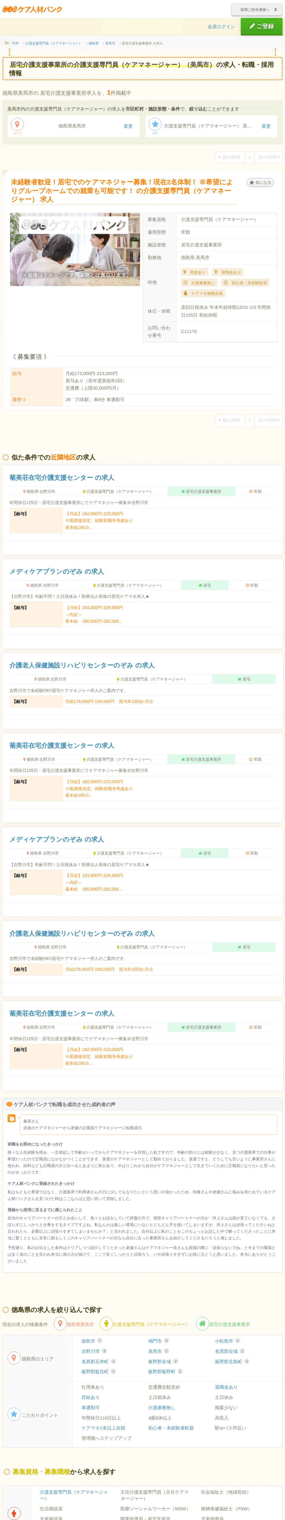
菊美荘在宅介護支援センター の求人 (61, 478)
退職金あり (226, 1388)
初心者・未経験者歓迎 (171, 1428)
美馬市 (158, 1352)
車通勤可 (91, 1408)
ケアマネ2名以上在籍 (103, 1428)
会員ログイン (221, 27)
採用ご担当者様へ (257, 9)
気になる (260, 182)
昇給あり (91, 1398)
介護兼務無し (162, 1408)
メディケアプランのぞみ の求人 (56, 572)
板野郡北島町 (232, 1362)
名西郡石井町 (99, 1362)
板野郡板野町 (165, 1372)
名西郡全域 (230, 1352)
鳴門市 (158, 1342)
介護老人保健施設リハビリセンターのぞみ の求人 (82, 666)
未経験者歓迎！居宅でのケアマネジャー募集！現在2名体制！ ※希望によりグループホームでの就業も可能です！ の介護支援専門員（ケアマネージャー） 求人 (123, 191)
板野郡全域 (163, 1362)
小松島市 (227, 1342)
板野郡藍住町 (99, 1372)
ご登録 (262, 26)
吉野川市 (94, 1352)
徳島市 (92, 1342)
